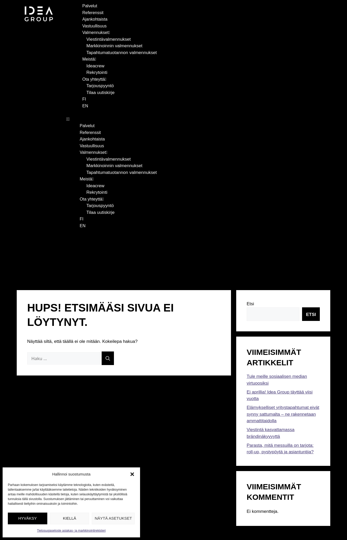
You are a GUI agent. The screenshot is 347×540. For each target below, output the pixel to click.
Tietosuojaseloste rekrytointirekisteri (172, 510)
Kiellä (69, 518)
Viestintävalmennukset (108, 39)
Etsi (250, 257)
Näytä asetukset (113, 518)
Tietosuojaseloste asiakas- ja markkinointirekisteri (71, 530)
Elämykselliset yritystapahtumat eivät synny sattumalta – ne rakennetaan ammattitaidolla (283, 368)
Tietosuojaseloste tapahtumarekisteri (173, 516)
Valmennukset (96, 32)
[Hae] (108, 312)
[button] (132, 474)
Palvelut (89, 6)
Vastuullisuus (94, 26)
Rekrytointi (96, 72)
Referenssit (92, 12)
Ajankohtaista (94, 19)
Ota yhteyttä (94, 79)
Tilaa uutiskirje (100, 92)
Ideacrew (95, 65)
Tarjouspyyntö (100, 85)
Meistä (89, 59)
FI (84, 99)
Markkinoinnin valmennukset (114, 45)
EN (85, 106)
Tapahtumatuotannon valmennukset (121, 52)
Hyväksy (27, 518)
